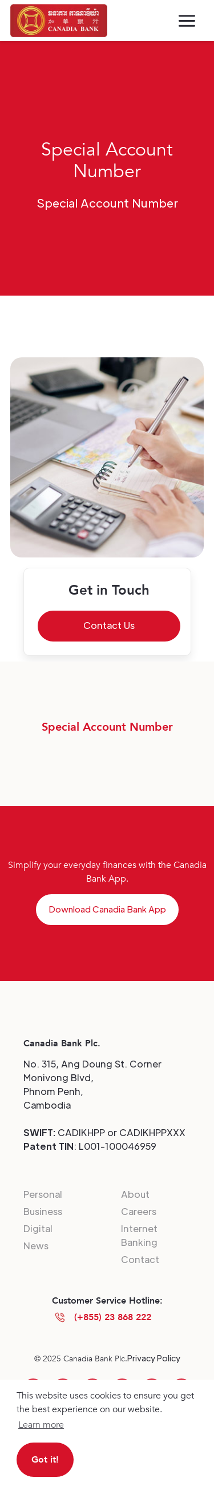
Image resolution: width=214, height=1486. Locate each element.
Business (42, 1211)
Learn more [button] (41, 1425)
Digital (38, 1228)
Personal (42, 1194)
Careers (138, 1211)
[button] (187, 21)
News (36, 1246)
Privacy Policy (153, 1358)
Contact (140, 1259)
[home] (58, 20)
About (135, 1194)
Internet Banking (139, 1235)
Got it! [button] (45, 1459)
